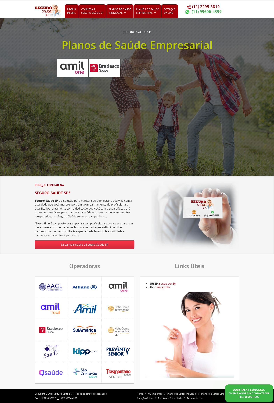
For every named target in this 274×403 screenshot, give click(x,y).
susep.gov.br (167, 284)
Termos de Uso (195, 398)
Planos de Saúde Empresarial (217, 393)
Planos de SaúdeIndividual (120, 11)
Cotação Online (145, 398)
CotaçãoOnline (169, 11)
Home (140, 393)
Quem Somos (155, 393)
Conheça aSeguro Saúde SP (92, 11)
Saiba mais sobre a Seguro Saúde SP (84, 244)
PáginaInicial (71, 11)
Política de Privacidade (170, 398)
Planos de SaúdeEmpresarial (147, 11)
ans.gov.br (163, 287)
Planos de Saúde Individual (181, 393)
